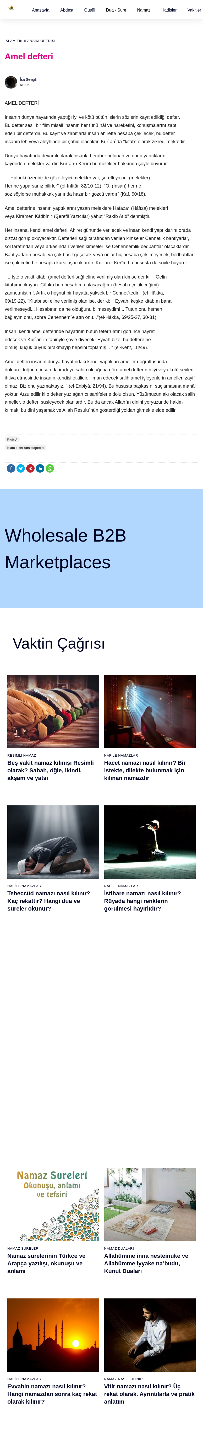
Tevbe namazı (147, 1285)
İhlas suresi (82, 1267)
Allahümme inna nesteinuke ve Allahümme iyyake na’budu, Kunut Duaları (146, 896)
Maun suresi (82, 1221)
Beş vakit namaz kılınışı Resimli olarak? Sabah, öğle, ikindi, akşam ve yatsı (50, 770)
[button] (41, 10)
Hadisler (169, 10)
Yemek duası (19, 1276)
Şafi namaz (50, 1248)
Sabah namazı (116, 1194)
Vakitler (194, 10)
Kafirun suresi (84, 1240)
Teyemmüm (18, 1212)
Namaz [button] (144, 10)
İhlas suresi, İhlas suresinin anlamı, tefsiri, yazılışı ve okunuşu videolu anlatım (141, 1022)
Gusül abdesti (20, 1203)
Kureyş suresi (84, 1212)
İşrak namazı (146, 1212)
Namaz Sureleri (23, 881)
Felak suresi (82, 1276)
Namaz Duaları (119, 881)
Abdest (66, 10)
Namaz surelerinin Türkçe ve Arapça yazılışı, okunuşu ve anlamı (46, 896)
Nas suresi (81, 1285)
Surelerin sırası (21, 1240)
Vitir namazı (113, 1240)
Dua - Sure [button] (116, 10)
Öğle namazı (114, 1203)
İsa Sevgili (28, 79)
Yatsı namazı (114, 1230)
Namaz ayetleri (21, 1230)
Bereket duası (20, 1267)
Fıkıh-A (12, 440)
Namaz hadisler (22, 1221)
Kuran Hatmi (177, 1212)
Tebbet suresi (83, 1258)
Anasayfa (41, 10)
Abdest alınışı (20, 1194)
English (173, 1239)
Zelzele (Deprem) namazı (143, 1395)
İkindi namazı (114, 1212)
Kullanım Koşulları (111, 1445)
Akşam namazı (116, 1221)
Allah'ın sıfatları (21, 1249)
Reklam (173, 1248)
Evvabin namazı (149, 1276)
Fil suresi (80, 1203)
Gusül (89, 10)
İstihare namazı (148, 1221)
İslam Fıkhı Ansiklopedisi (30, 41)
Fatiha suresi (83, 1194)
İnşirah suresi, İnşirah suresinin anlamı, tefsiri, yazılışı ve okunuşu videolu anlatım (50, 1022)
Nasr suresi (82, 1249)
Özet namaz (51, 1239)
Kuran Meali (177, 1202)
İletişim (173, 1257)
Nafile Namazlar (121, 755)
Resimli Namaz (21, 755)
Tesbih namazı (147, 1230)
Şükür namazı (147, 1202)
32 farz (15, 1258)
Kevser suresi (84, 1230)
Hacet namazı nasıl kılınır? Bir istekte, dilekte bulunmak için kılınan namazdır (145, 770)
